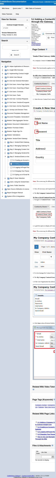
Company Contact (41, 405)
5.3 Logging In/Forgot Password (23, 167)
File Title (44, 452)
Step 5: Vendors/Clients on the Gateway (36, 43)
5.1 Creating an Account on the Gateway (25, 160)
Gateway (41, 407)
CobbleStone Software (13, 475)
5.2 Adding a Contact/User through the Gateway (28, 164)
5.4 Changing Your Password (22, 171)
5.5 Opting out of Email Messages (23, 174)
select (26, 28)
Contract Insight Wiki (28, 475)
